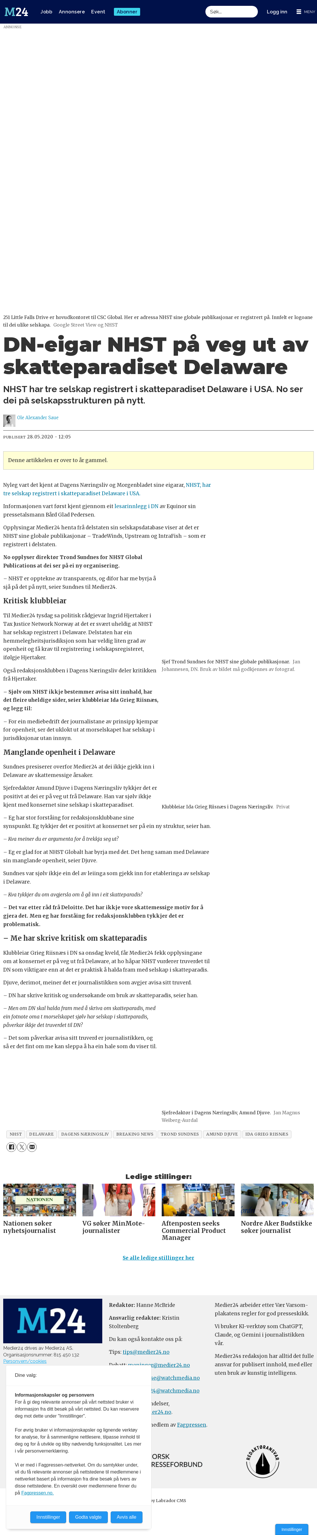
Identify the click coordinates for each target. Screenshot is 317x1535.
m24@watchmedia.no (171, 1391)
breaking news (135, 1134)
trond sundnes (180, 1134)
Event (98, 12)
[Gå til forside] (16, 12)
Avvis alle (126, 1517)
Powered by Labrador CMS (158, 1500)
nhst (16, 1134)
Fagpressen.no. (37, 1492)
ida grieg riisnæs (266, 1134)
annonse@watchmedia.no (167, 1378)
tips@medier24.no (146, 1352)
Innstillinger (291, 1529)
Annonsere (72, 12)
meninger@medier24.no (159, 1365)
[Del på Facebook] (11, 1147)
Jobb (46, 12)
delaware (41, 1134)
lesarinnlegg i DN (136, 506)
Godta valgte (88, 1517)
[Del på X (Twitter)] (22, 1147)
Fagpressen (191, 1425)
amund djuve (222, 1134)
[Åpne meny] (306, 12)
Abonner (127, 12)
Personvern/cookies (25, 1361)
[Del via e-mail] (32, 1147)
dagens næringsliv (85, 1134)
